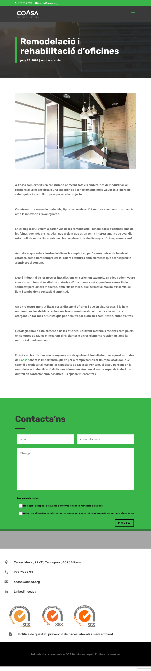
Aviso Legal (85, 654)
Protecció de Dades (91, 505)
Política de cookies (107, 654)
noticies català (51, 60)
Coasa (23, 360)
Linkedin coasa (25, 591)
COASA (70, 654)
